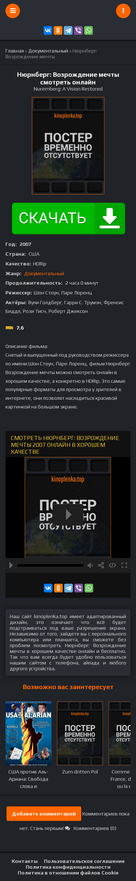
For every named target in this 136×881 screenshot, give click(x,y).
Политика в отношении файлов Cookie (68, 873)
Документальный (44, 273)
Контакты (25, 861)
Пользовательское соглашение (84, 861)
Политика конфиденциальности (68, 867)
